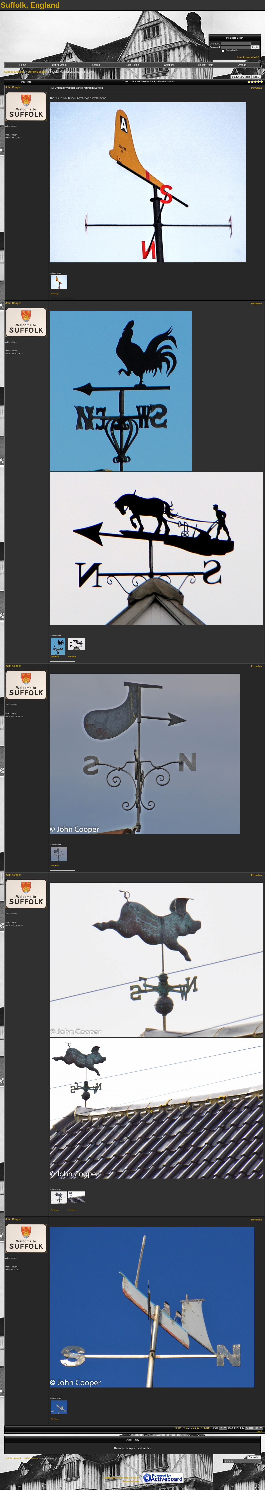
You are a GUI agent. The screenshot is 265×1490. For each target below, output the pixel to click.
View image (55, 294)
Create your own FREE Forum (121, 1477)
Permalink (256, 88)
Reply (256, 77)
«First (178, 1428)
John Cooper (13, 87)
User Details (132, 64)
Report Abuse (130, 1481)
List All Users (59, 64)
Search (96, 64)
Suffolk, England (14, 71)
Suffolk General (37, 71)
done (259, 1431)
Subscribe (254, 1457)
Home (22, 64)
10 (198, 1428)
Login (255, 47)
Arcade (242, 64)
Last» (207, 1428)
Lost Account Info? (248, 57)
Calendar (169, 64)
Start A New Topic (241, 77)
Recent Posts (205, 64)
